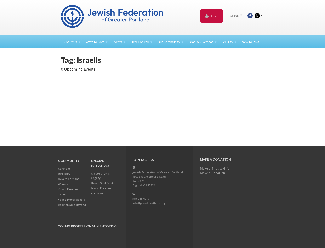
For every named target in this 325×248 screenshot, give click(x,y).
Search (236, 15)
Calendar (64, 168)
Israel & (202, 42)
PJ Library (97, 193)
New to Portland (69, 179)
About (71, 42)
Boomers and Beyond (72, 205)
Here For (141, 42)
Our (170, 42)
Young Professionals (71, 200)
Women (63, 184)
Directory (64, 174)
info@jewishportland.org (149, 203)
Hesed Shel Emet (102, 183)
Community (69, 160)
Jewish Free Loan (102, 188)
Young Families (68, 189)
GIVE (211, 16)
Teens (62, 194)
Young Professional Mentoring (87, 226)
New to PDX (250, 42)
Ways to (96, 42)
